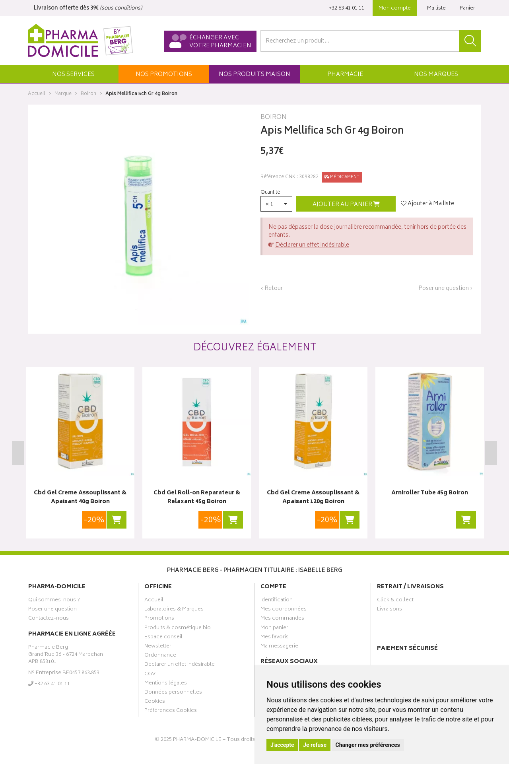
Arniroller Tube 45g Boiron (429, 493)
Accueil (36, 94)
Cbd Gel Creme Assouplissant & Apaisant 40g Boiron (80, 498)
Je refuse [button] (314, 745)
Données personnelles (173, 693)
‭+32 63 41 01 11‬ (346, 8)
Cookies (154, 702)
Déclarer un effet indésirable (312, 245)
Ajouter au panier (346, 205)
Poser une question (52, 610)
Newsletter (157, 647)
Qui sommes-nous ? (54, 601)
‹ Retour (271, 289)
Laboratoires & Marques (174, 610)
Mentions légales (165, 684)
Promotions (159, 619)
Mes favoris (274, 638)
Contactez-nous (48, 619)
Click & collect (395, 601)
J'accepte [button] (282, 745)
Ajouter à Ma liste (427, 204)
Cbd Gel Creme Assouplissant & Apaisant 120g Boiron (313, 498)
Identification (276, 601)
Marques (436, 75)
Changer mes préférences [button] (368, 745)
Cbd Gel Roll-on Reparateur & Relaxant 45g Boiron (196, 498)
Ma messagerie (279, 647)
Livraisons (389, 610)
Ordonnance (160, 656)
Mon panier (274, 629)
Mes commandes (282, 619)
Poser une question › (445, 289)
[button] (73, 74)
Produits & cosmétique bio (177, 629)
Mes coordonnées (283, 610)
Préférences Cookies (170, 711)
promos (164, 75)
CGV (149, 675)
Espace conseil (163, 638)
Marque (63, 94)
